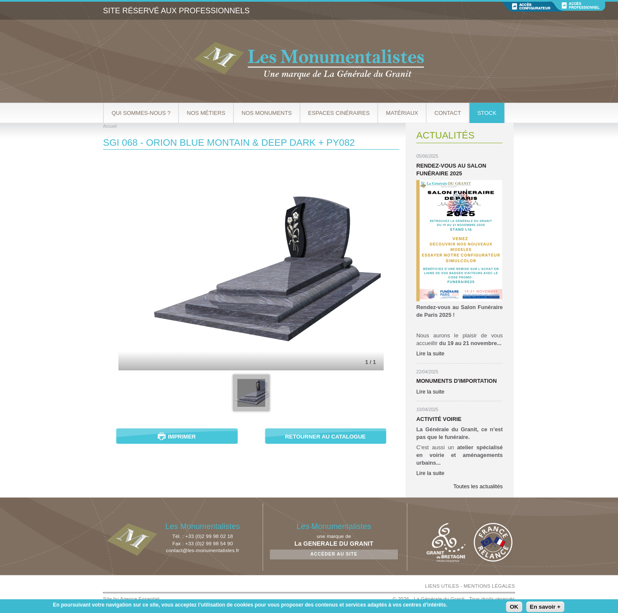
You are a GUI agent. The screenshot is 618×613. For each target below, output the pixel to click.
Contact (447, 113)
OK (514, 607)
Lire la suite (430, 353)
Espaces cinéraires (339, 113)
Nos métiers (206, 113)
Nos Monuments (267, 113)
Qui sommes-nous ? (141, 113)
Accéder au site (333, 554)
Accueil (110, 126)
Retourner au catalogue (325, 436)
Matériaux (402, 113)
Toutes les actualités (478, 486)
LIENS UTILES (442, 586)
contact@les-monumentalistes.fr (202, 550)
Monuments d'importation (456, 381)
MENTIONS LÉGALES (489, 586)
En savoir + (545, 607)
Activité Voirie (438, 419)
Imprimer (182, 436)
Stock (487, 113)
